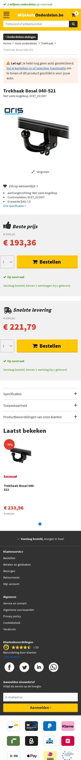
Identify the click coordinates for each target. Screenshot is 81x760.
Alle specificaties (14, 206)
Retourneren (11, 577)
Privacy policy (12, 616)
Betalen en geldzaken (17, 564)
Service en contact (15, 603)
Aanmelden (40, 707)
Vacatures (9, 629)
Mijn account (11, 584)
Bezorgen (9, 571)
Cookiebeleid (11, 623)
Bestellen (47, 261)
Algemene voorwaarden (18, 610)
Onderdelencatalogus (20, 37)
